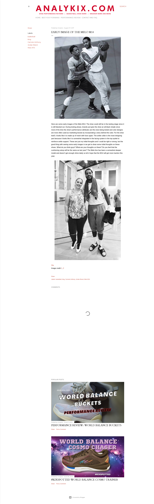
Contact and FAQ (89, 18)
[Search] (123, 6)
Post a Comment (61, 429)
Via (52, 265)
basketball (31, 37)
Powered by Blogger (77, 497)
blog (29, 39)
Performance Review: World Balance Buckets (86, 425)
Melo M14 (31, 48)
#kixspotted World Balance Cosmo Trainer (84, 480)
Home (38, 18)
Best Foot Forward (51, 18)
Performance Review (71, 18)
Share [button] (30, 28)
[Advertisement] (87, 358)
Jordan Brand (33, 45)
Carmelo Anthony (34, 42)
